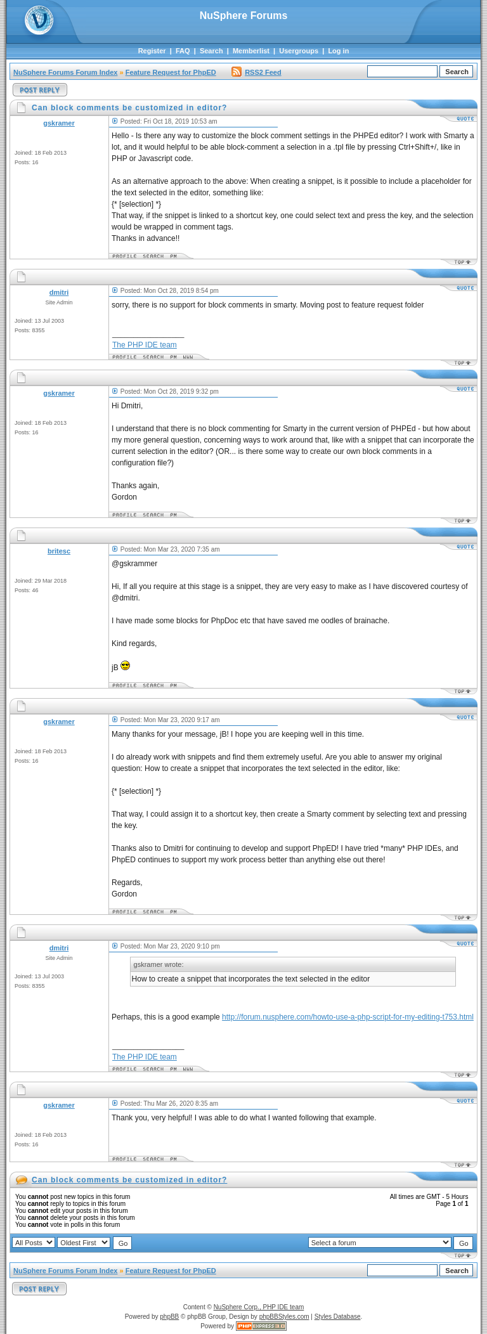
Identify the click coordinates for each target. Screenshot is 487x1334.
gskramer (59, 123)
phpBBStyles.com (284, 1316)
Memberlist (251, 51)
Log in (338, 51)
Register (152, 51)
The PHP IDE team (144, 344)
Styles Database (338, 1316)
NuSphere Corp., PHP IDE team (259, 1307)
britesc (59, 551)
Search (211, 51)
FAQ (183, 51)
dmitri (59, 292)
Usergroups (298, 51)
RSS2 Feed (256, 72)
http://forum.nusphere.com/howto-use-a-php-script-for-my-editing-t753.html (348, 1017)
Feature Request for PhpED (171, 72)
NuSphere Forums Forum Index (65, 72)
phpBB (169, 1316)
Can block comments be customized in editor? (129, 1179)
